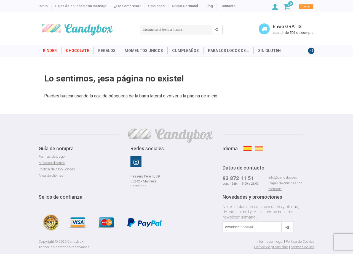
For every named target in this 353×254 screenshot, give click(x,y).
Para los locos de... (228, 50)
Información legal (269, 241)
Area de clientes (51, 175)
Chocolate (77, 50)
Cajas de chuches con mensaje (81, 6)
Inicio (43, 6)
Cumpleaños (185, 50)
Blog (209, 6)
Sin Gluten (269, 50)
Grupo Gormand (185, 6)
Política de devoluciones (57, 169)
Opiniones (156, 6)
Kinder (50, 50)
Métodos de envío (52, 163)
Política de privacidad (271, 247)
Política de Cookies (300, 241)
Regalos (107, 50)
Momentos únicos (144, 50)
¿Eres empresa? (127, 6)
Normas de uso (302, 247)
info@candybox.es (282, 177)
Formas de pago (52, 156)
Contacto (228, 6)
